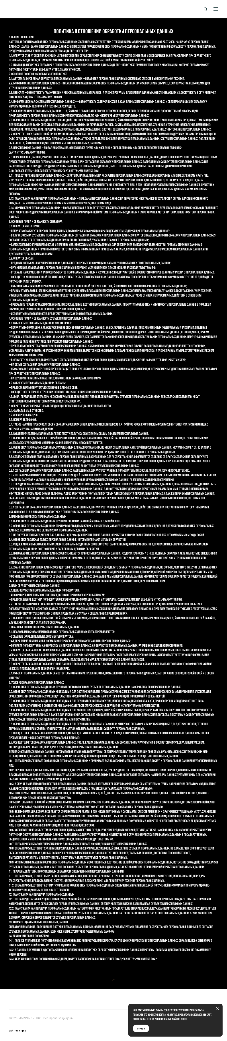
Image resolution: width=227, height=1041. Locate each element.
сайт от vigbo (17, 1031)
